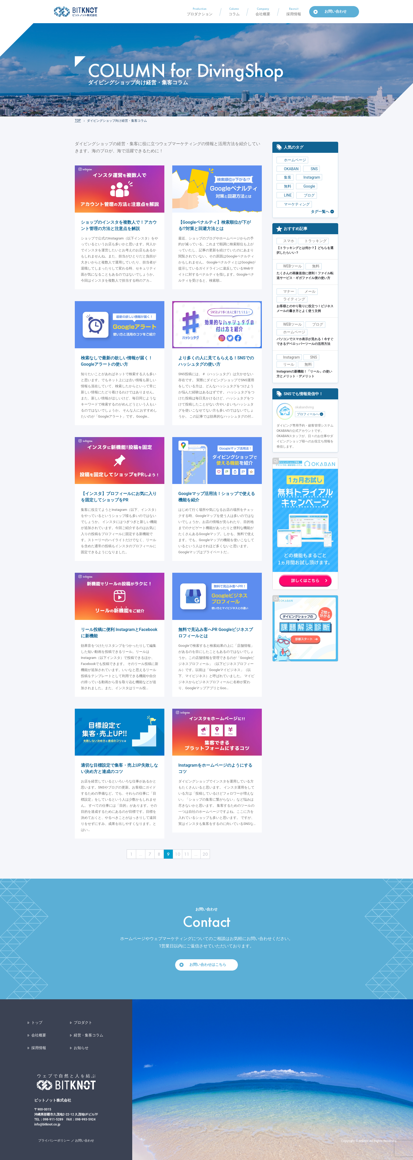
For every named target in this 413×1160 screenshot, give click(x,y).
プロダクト (83, 1022)
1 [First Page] (131, 854)
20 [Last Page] (205, 854)
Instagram (309, 177)
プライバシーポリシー (54, 1140)
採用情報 (38, 1048)
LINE (285, 195)
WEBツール (292, 266)
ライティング (294, 299)
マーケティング (294, 204)
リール (288, 364)
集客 (285, 177)
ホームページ (292, 160)
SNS (311, 169)
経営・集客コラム (88, 1035)
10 (177, 854)
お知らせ (81, 1048)
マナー (288, 291)
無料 (285, 186)
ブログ (306, 195)
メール (310, 291)
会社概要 (38, 1035)
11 (186, 854)
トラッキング (315, 241)
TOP (78, 120)
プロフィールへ (310, 414)
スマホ (288, 241)
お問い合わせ (84, 1140)
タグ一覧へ (320, 211)
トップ (36, 1022)
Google (306, 186)
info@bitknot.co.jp (47, 1124)
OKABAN (288, 169)
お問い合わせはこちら (207, 964)
